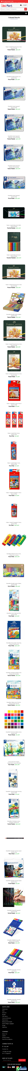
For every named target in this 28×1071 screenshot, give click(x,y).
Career (4, 1035)
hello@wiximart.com (7, 1)
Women (4, 1012)
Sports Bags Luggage (8, 1023)
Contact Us (5, 1049)
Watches (4, 1027)
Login (25, 5)
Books (4, 1014)
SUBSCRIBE (22, 1060)
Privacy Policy (5, 1037)
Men (3, 1011)
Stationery (5, 1009)
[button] (26, 13)
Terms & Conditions (7, 1039)
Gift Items (5, 1016)
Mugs (3, 1025)
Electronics (5, 1020)
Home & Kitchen (6, 1018)
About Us (4, 1034)
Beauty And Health (7, 1021)
